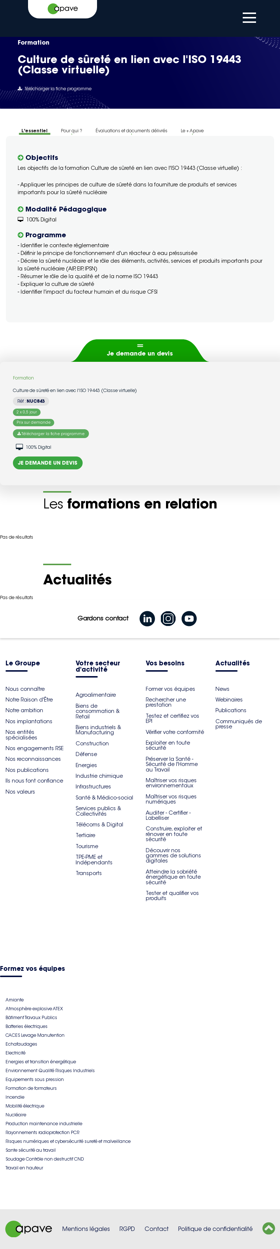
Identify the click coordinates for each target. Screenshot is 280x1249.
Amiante (15, 1000)
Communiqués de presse (238, 724)
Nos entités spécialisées (21, 735)
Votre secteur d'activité (98, 667)
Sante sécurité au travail (31, 1150)
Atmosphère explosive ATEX (34, 1008)
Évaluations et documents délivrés (131, 130)
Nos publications (27, 770)
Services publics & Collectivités (98, 811)
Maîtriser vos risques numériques (171, 799)
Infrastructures (93, 786)
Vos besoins (165, 663)
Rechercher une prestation (166, 702)
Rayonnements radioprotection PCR (42, 1132)
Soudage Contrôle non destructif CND (45, 1159)
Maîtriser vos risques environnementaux (171, 783)
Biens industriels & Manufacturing (98, 730)
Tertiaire (85, 835)
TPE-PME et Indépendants (94, 859)
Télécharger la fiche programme (54, 88)
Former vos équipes (170, 689)
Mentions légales (86, 1228)
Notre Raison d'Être (29, 699)
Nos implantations (29, 721)
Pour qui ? (71, 130)
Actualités (232, 663)
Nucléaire (16, 1114)
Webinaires (229, 699)
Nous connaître (25, 689)
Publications (230, 710)
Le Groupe (23, 663)
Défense (86, 754)
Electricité (15, 1053)
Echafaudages (21, 1044)
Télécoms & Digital (99, 824)
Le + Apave (192, 130)
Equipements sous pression (35, 1079)
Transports (89, 873)
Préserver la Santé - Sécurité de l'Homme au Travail (172, 764)
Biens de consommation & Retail (98, 711)
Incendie (15, 1097)
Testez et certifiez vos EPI (172, 718)
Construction (92, 743)
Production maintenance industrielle (44, 1123)
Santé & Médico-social (104, 797)
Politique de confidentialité (215, 1228)
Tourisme (87, 846)
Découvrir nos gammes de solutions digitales (173, 855)
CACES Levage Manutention (35, 1035)
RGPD (127, 1228)
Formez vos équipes (32, 969)
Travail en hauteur (24, 1168)
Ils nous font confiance (34, 780)
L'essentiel (34, 130)
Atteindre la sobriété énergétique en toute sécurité (173, 877)
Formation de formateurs (31, 1088)
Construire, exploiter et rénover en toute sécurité (174, 834)
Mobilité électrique (25, 1106)
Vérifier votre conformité (175, 732)
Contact (157, 1228)
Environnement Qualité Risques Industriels (50, 1070)
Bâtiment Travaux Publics (31, 1017)
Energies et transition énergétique (41, 1061)
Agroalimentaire (96, 695)
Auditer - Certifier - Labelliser (168, 815)
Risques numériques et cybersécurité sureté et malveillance (68, 1141)
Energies (86, 765)
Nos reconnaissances (33, 759)
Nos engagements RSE (34, 748)
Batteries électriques (27, 1026)
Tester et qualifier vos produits (172, 896)
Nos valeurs (20, 791)
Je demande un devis (140, 353)
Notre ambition (24, 710)
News (222, 689)
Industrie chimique (99, 776)
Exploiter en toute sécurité (168, 745)
